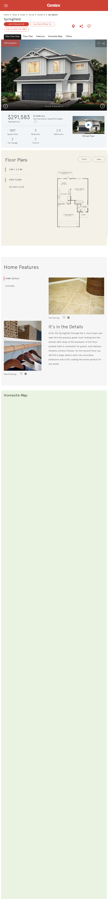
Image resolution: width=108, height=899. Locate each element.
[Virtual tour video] (88, 125)
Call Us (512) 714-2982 (16, 29)
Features (40, 36)
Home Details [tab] (12, 278)
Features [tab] (10, 286)
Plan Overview (13, 36)
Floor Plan (28, 36)
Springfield (12, 19)
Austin (22, 15)
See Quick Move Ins (42, 24)
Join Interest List (16, 24)
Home (6, 15)
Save (99, 159)
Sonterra (41, 15)
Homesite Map (55, 36)
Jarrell (31, 15)
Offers (69, 36)
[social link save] (21, 374)
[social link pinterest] (26, 374)
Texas (14, 15)
